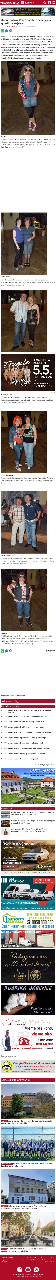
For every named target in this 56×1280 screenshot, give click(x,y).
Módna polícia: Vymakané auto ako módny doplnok (28, 748)
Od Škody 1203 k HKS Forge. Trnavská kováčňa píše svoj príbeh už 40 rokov (33, 822)
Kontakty (37, 1260)
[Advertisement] (28, 180)
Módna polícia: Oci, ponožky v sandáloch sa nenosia (29, 732)
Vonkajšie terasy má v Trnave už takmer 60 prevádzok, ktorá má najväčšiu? (23, 1250)
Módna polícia (11, 26)
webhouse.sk (37, 1276)
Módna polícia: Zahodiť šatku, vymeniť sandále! (27, 716)
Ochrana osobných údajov (41, 1258)
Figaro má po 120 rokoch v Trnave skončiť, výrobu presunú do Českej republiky (26, 1122)
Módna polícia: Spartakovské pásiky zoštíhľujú (27, 738)
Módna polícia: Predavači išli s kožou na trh (25, 743)
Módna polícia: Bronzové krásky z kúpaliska (26, 722)
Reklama (28, 1260)
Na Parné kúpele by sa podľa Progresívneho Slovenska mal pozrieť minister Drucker (24, 1207)
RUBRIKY (27, 2)
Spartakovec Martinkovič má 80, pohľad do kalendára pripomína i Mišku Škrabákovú (29, 830)
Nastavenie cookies (47, 1260)
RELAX (3, 26)
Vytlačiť (50, 650)
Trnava (4, 1121)
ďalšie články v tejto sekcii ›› (45, 765)
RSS (33, 1260)
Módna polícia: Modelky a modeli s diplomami (26, 753)
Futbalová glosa (7, 1164)
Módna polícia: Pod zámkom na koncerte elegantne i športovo (29, 711)
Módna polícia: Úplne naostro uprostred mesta (27, 759)
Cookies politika (49, 1262)
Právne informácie (27, 1258)
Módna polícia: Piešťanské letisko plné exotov (26, 727)
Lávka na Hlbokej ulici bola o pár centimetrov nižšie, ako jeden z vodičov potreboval (32, 813)
